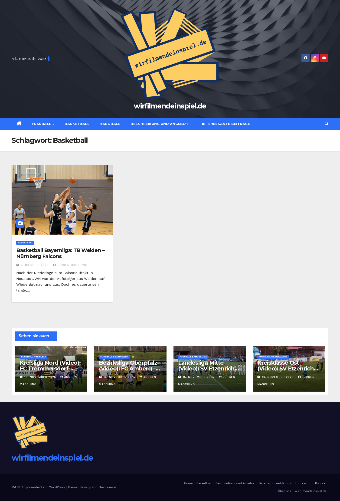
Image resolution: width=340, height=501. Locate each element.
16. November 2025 (40, 377)
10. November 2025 (278, 377)
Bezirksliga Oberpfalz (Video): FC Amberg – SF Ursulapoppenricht (128, 368)
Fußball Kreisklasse (273, 356)
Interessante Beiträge (226, 124)
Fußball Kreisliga (33, 356)
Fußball (42, 124)
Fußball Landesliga (193, 356)
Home (188, 483)
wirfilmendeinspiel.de (170, 106)
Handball (110, 124)
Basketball (77, 124)
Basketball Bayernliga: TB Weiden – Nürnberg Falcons (60, 253)
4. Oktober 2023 (35, 265)
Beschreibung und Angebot (160, 124)
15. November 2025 (199, 377)
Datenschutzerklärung (275, 483)
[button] (326, 123)
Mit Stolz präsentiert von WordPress (39, 487)
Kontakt (321, 483)
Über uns (284, 491)
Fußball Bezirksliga (114, 356)
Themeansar (107, 487)
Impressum (303, 483)
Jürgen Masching (70, 265)
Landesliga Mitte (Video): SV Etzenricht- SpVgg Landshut (208, 368)
